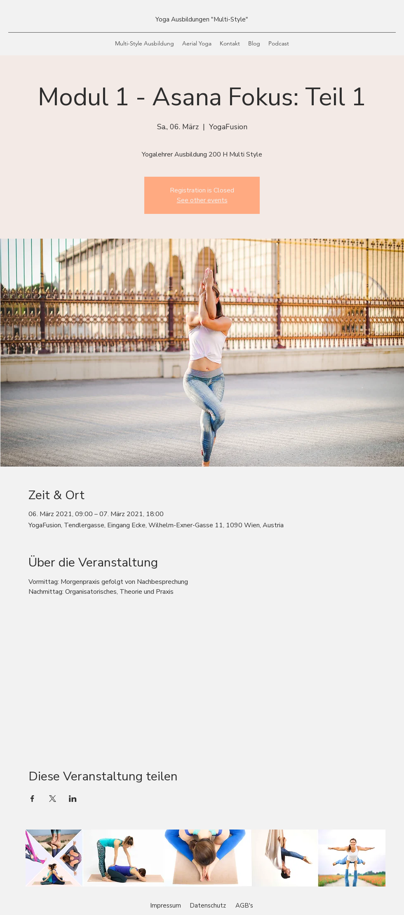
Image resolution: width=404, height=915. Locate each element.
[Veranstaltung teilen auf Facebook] (32, 798)
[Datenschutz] (208, 905)
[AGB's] (244, 905)
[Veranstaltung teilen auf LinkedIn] (73, 798)
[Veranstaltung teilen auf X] (52, 798)
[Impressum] (166, 905)
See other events (202, 200)
